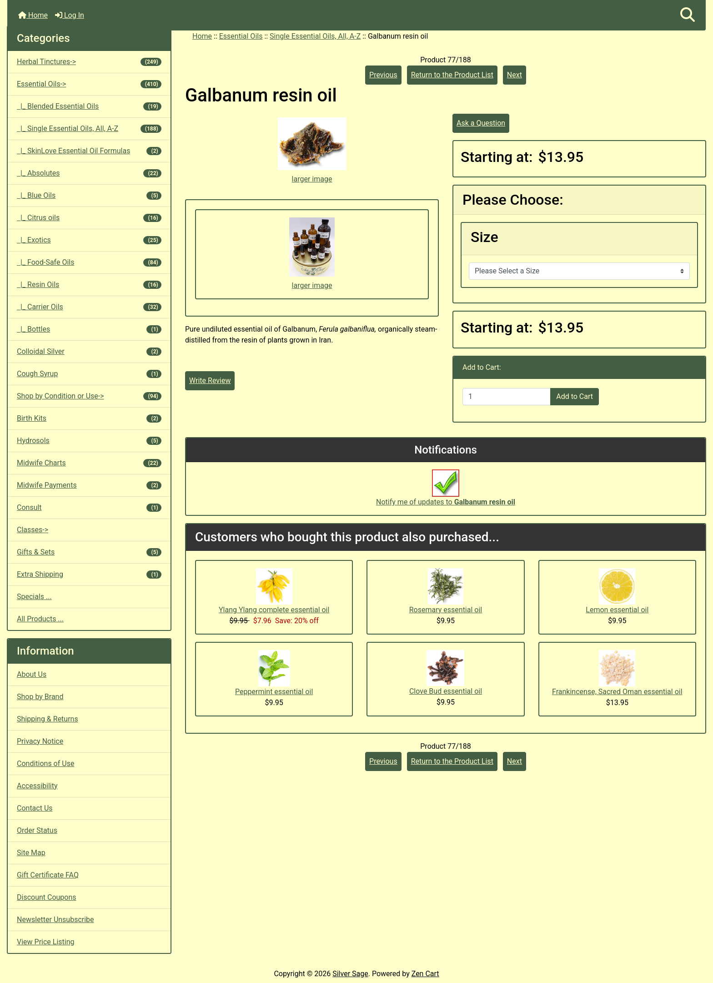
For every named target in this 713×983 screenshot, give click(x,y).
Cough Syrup (89, 373)
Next (514, 75)
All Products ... (40, 619)
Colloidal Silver (89, 351)
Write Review (210, 380)
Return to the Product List (452, 75)
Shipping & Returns (47, 719)
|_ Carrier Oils (89, 306)
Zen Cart (425, 973)
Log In (69, 15)
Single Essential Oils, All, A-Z (315, 36)
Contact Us (35, 808)
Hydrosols (89, 440)
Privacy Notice (40, 741)
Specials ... (34, 596)
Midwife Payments (89, 485)
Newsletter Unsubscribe (55, 919)
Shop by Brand (40, 696)
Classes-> (32, 529)
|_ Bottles (89, 329)
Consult (89, 507)
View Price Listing (46, 942)
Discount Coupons (46, 897)
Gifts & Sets (89, 552)
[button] (687, 15)
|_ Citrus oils (89, 217)
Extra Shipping (89, 574)
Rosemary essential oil (445, 609)
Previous (383, 75)
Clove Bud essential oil (445, 691)
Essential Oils (241, 36)
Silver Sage (350, 973)
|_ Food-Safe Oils (89, 262)
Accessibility (37, 785)
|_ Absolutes (89, 173)
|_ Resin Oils (89, 284)
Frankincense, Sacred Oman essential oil (617, 691)
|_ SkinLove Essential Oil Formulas (89, 150)
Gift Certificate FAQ (48, 875)
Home (33, 15)
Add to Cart (574, 396)
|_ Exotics (89, 240)
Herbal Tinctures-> (89, 61)
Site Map (31, 852)
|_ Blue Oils (89, 195)
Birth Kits (89, 418)
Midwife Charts (89, 463)
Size (484, 237)
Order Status (37, 830)
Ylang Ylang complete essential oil (274, 609)
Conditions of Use (45, 763)
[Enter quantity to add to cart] (506, 396)
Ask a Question (481, 123)
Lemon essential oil (617, 609)
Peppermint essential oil (274, 691)
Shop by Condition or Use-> (89, 396)
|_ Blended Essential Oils (89, 106)
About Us (31, 674)
